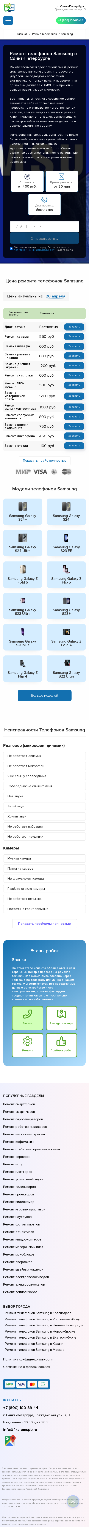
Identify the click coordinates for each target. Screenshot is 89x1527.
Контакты (12, 1351)
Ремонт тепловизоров (19, 1246)
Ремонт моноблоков (18, 1216)
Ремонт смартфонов (18, 1096)
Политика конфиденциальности (27, 1312)
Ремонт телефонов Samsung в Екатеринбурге (39, 1291)
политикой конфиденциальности (34, 251)
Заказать (74, 327)
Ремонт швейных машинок (22, 1228)
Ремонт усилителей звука (22, 1156)
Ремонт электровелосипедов (25, 1234)
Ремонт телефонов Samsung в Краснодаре (37, 1267)
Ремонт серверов (16, 1138)
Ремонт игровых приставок (23, 1180)
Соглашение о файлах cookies (25, 1318)
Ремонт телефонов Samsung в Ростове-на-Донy (41, 1273)
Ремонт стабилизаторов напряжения (31, 1132)
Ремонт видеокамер (18, 1174)
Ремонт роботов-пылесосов (24, 1114)
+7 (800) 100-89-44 (70, 19)
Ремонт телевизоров (19, 1162)
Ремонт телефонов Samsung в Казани (33, 1297)
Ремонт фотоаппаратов (21, 1192)
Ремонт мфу (12, 1144)
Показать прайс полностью (44, 456)
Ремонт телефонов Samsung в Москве (33, 1303)
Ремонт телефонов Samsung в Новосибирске (39, 1285)
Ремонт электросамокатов (23, 1240)
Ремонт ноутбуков (16, 1186)
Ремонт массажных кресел (23, 1120)
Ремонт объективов (18, 1198)
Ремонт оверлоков (17, 1222)
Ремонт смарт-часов (18, 1102)
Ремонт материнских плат (22, 1210)
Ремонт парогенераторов (22, 1108)
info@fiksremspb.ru (20, 1380)
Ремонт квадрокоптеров (21, 1204)
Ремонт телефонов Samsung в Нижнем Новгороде (43, 1279)
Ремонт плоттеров (17, 1150)
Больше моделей (44, 688)
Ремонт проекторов (18, 1168)
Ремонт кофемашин (18, 1126)
